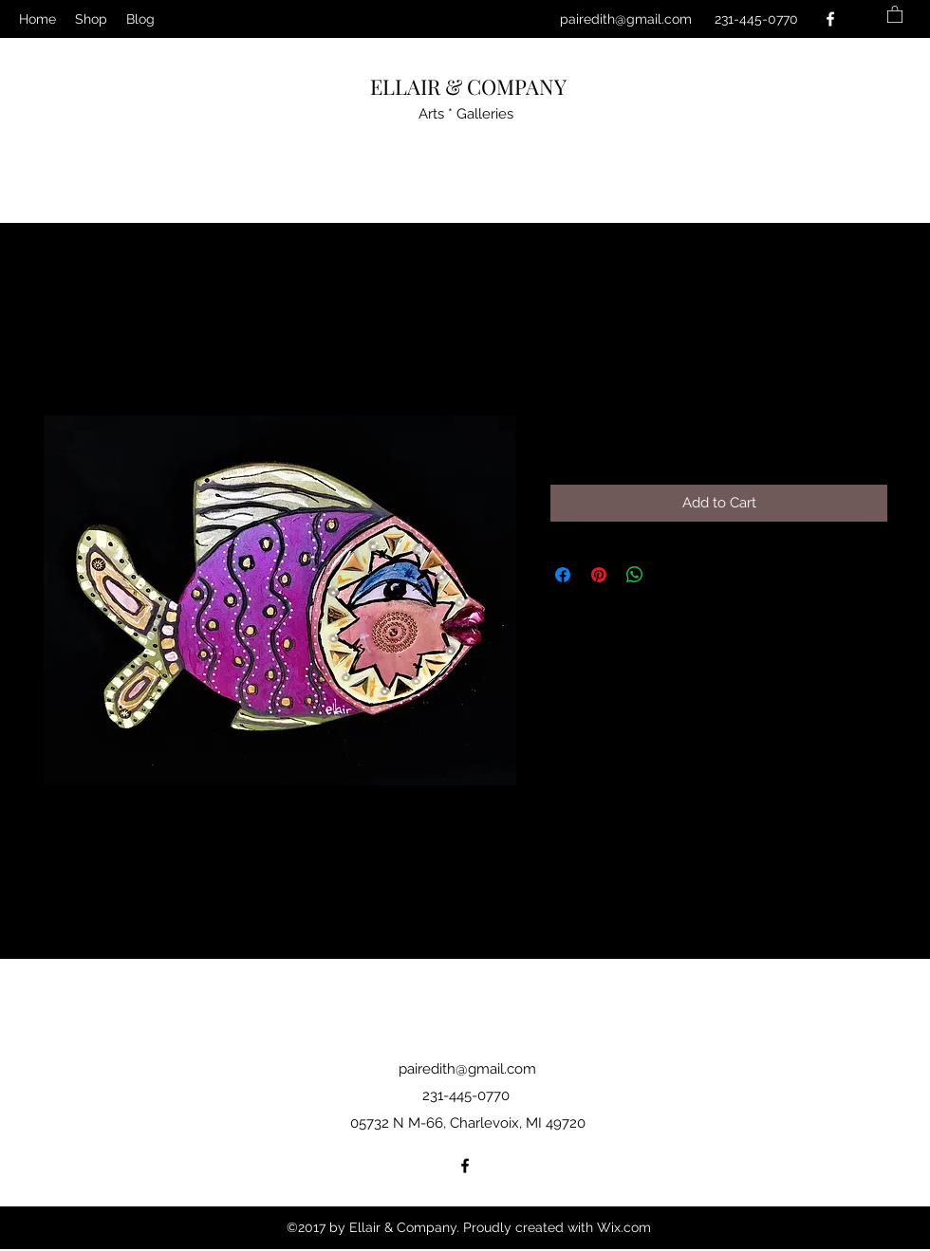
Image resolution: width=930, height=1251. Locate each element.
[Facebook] (830, 18)
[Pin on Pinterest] (598, 574)
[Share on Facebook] (562, 574)
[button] (894, 14)
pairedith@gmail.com (626, 19)
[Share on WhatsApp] (634, 574)
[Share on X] (671, 574)
